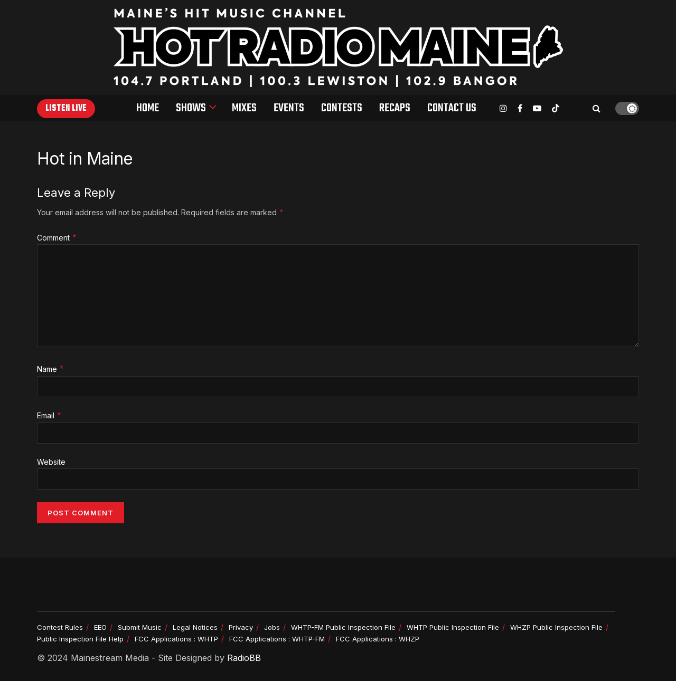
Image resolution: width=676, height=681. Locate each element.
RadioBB (244, 658)
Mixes (244, 108)
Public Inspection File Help (80, 639)
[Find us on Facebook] (520, 108)
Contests (341, 108)
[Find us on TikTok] (555, 108)
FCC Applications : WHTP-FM (277, 639)
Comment (57, 238)
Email (49, 415)
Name (50, 369)
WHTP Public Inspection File (453, 627)
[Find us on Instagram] (503, 108)
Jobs (272, 627)
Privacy (241, 627)
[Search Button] (596, 108)
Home (147, 108)
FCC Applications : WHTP (176, 639)
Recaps (394, 108)
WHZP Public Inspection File (556, 627)
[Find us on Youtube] (537, 108)
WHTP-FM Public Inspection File (343, 627)
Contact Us (451, 108)
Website (51, 461)
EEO (100, 627)
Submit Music (140, 627)
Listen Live (66, 109)
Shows (191, 108)
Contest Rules (60, 627)
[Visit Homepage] (338, 47)
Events (289, 108)
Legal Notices (195, 627)
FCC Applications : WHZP (377, 639)
